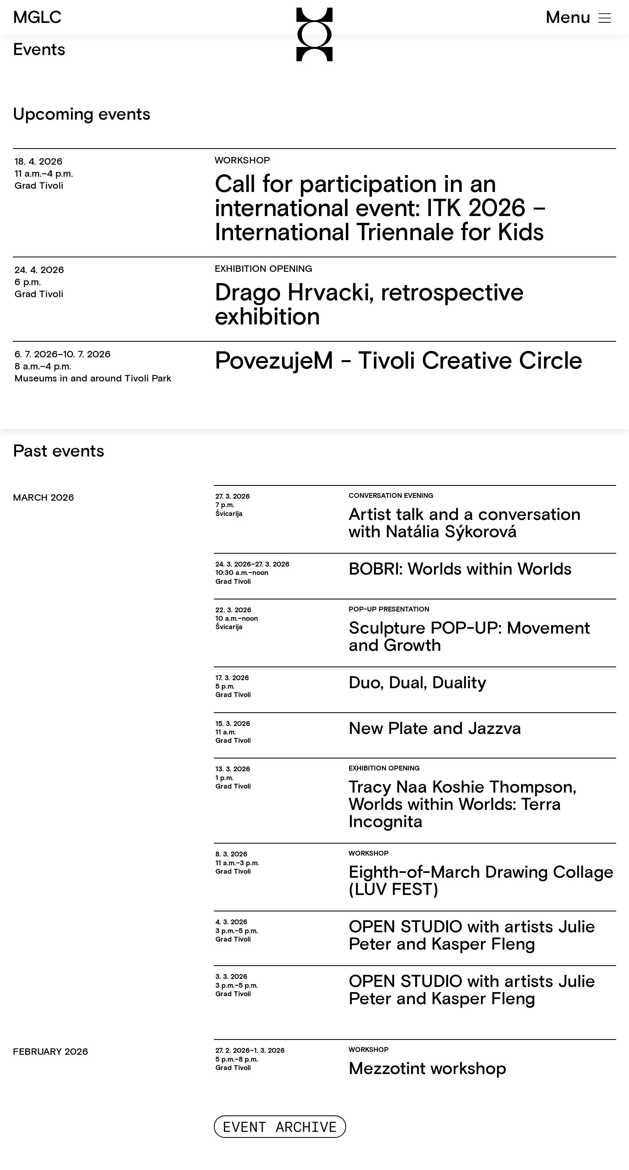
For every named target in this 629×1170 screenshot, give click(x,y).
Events (39, 49)
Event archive (280, 1126)
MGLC (37, 16)
